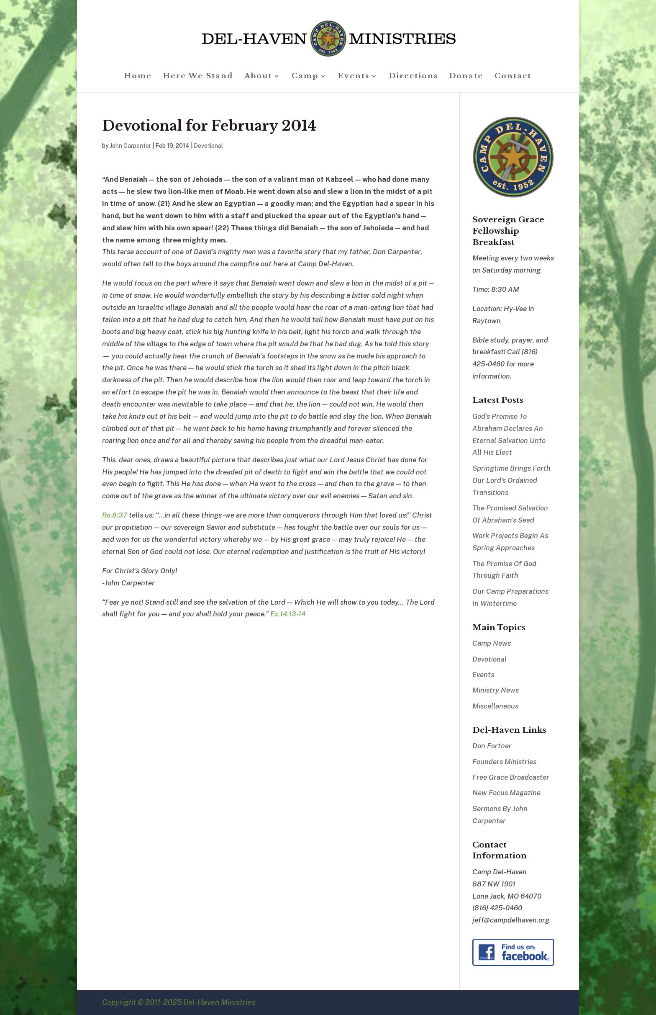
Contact (513, 76)
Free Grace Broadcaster (510, 777)
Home (138, 76)
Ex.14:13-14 (287, 614)
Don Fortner (492, 746)
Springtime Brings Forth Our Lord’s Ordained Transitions (511, 480)
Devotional (208, 145)
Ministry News (495, 690)
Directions (413, 76)
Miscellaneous (495, 706)
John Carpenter (130, 145)
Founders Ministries (504, 761)
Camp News (491, 643)
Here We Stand (198, 76)
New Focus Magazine (506, 792)
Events (353, 76)
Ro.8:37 (114, 515)
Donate (466, 76)
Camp (305, 76)
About (258, 76)
